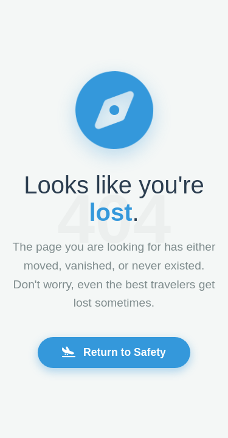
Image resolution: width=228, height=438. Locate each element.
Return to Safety (114, 352)
